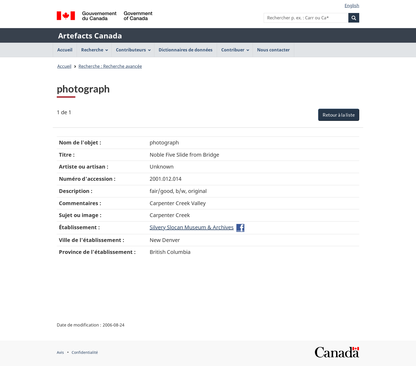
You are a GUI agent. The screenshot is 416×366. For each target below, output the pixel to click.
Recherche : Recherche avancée (110, 66)
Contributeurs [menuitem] (133, 50)
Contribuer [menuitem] (235, 50)
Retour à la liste (339, 115)
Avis (60, 352)
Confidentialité (85, 352)
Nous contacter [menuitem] (273, 50)
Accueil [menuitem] (64, 50)
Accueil (64, 66)
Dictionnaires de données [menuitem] (186, 50)
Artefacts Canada (90, 35)
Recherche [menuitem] (94, 50)
